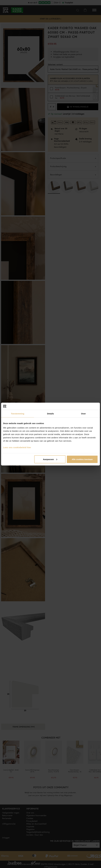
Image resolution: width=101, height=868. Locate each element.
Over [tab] (83, 413)
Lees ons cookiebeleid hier (17, 447)
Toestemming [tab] (17, 413)
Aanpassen (50, 459)
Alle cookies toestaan (82, 459)
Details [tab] (50, 413)
